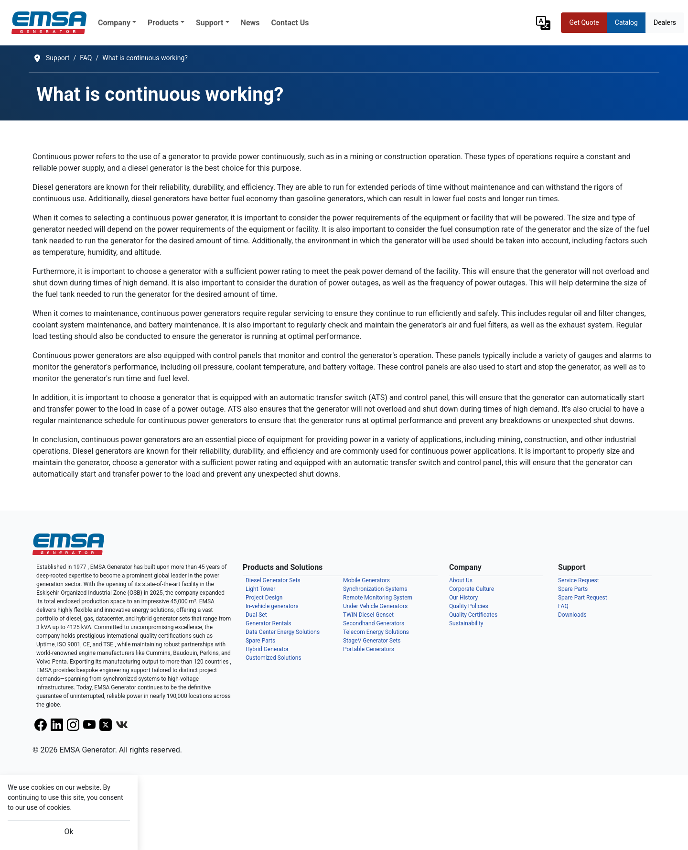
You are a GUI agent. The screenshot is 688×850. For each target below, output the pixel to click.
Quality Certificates (473, 614)
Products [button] (163, 22)
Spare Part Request (582, 597)
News (250, 22)
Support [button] (210, 22)
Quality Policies (468, 606)
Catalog (626, 22)
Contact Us (290, 22)
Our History (463, 597)
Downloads (572, 614)
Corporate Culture (471, 589)
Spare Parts (573, 589)
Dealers (665, 22)
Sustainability (466, 623)
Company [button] (114, 22)
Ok (68, 831)
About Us (461, 580)
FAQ (563, 606)
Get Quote (584, 22)
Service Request (578, 580)
